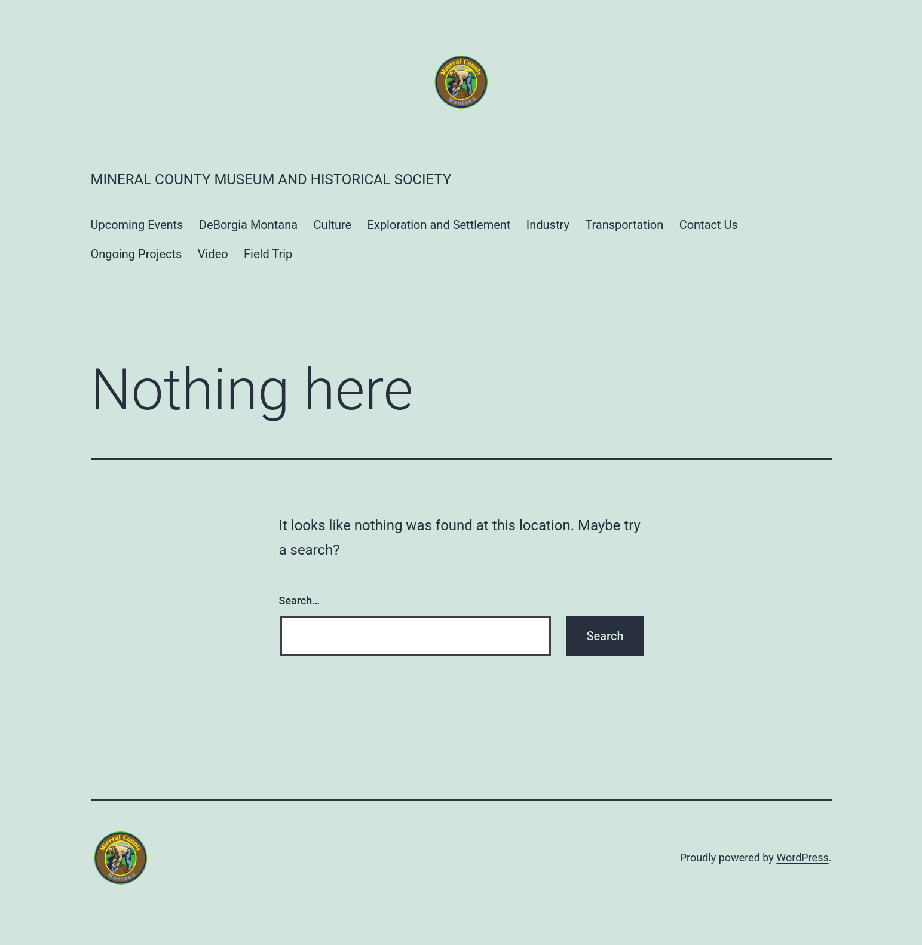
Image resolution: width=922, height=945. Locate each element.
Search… (299, 600)
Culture (333, 225)
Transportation (624, 225)
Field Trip (268, 254)
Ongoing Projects (136, 254)
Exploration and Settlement (439, 225)
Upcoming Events (137, 225)
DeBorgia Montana (248, 225)
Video (213, 254)
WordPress (802, 857)
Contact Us (708, 225)
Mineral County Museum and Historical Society (271, 179)
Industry (547, 225)
